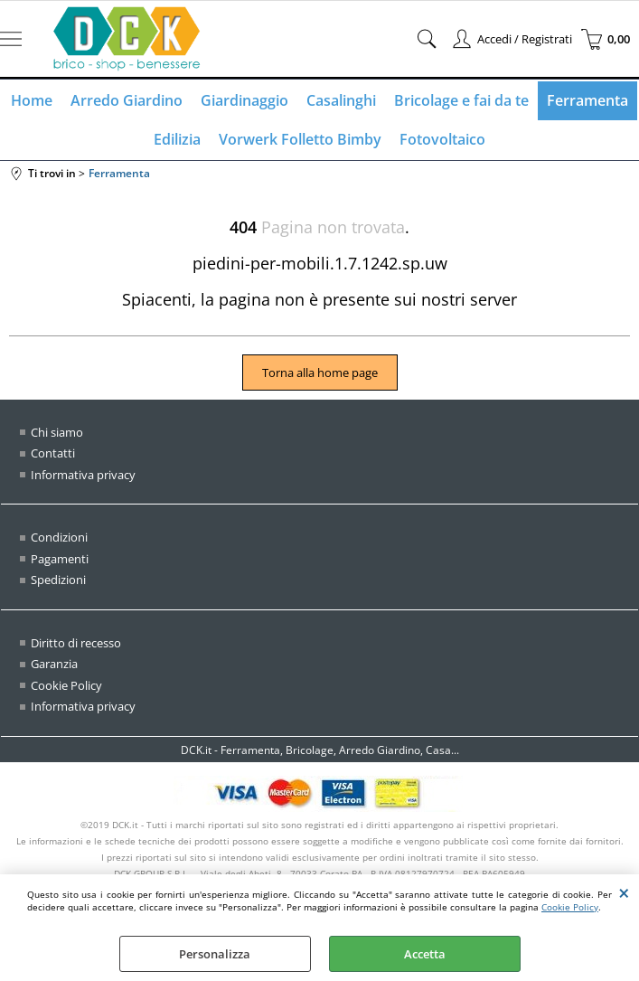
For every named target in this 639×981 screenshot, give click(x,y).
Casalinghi (341, 100)
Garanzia (54, 664)
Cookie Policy (569, 907)
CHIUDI (624, 892)
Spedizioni (58, 579)
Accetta (425, 954)
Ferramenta (587, 100)
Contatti (53, 453)
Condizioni (59, 537)
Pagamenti (60, 559)
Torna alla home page (320, 372)
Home (31, 100)
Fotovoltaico (442, 139)
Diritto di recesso (76, 643)
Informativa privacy (83, 475)
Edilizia (177, 139)
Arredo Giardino (126, 100)
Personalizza (214, 954)
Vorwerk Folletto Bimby (300, 139)
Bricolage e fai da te (461, 100)
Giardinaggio (244, 100)
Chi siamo (57, 432)
